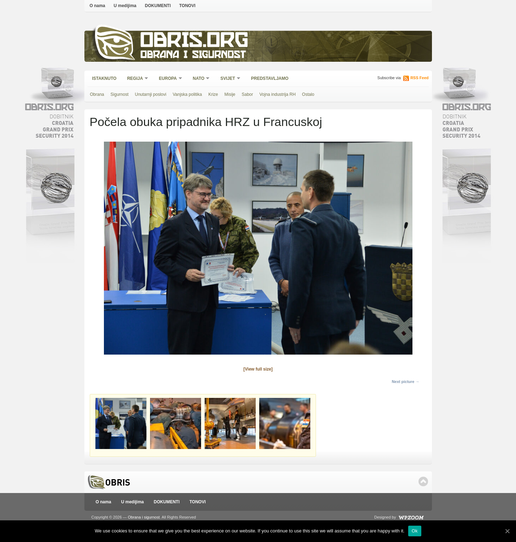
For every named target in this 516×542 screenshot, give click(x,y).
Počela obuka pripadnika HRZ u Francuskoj (206, 121)
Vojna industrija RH (278, 94)
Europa (168, 79)
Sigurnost (120, 94)
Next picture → (406, 381)
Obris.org (194, 42)
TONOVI (187, 5)
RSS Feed (419, 78)
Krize (213, 94)
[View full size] (257, 369)
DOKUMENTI (158, 5)
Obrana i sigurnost (193, 55)
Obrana (97, 94)
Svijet (228, 79)
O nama (97, 5)
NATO (199, 79)
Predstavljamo (270, 78)
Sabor (247, 94)
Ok (415, 530)
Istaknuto (104, 78)
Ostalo (308, 94)
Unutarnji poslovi (150, 94)
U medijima (125, 5)
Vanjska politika (187, 94)
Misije (229, 94)
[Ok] (507, 531)
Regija (135, 79)
